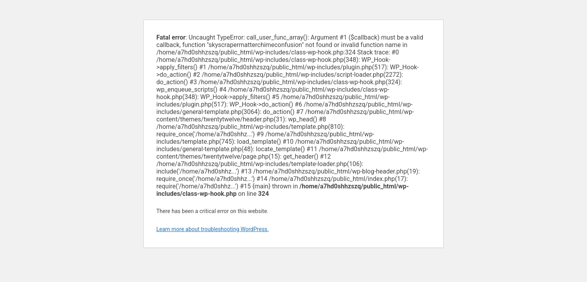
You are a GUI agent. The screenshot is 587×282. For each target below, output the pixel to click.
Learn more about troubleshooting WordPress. (212, 229)
